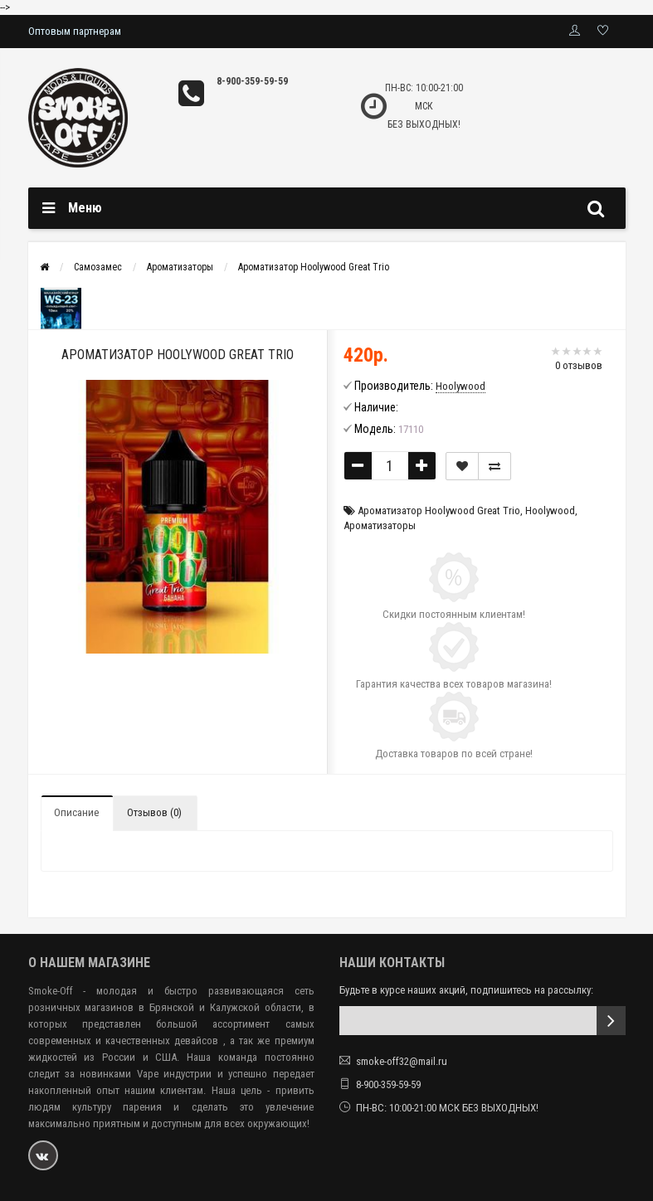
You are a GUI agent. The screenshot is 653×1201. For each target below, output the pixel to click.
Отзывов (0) (154, 812)
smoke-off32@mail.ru (401, 1061)
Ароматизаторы (180, 267)
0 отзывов (578, 365)
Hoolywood (550, 510)
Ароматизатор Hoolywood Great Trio (313, 267)
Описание (76, 812)
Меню (85, 208)
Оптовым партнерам (74, 31)
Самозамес (98, 267)
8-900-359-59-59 (252, 81)
